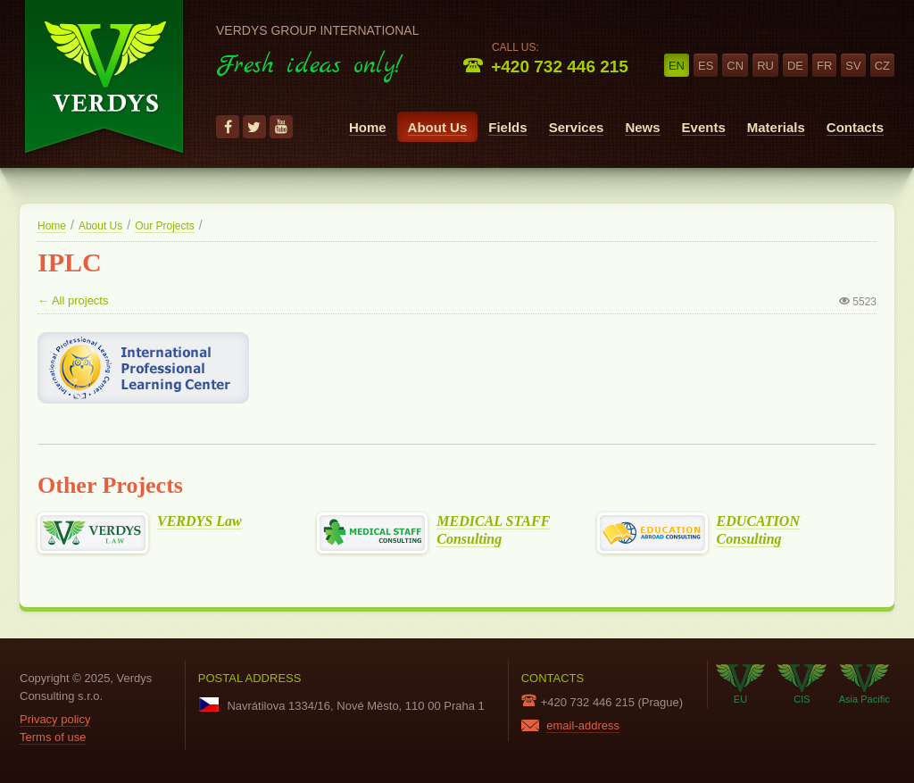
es (705, 65)
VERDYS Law (199, 521)
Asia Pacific (864, 684)
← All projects (72, 300)
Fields (507, 127)
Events (704, 127)
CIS (802, 684)
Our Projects (165, 226)
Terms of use (53, 737)
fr (824, 65)
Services (576, 127)
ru (765, 65)
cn (735, 65)
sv (852, 65)
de (795, 65)
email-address (582, 725)
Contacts (855, 127)
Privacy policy (55, 719)
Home (367, 127)
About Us (438, 127)
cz (882, 65)
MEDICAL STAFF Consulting (493, 530)
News (642, 127)
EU (740, 684)
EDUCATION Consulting (758, 530)
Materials (776, 127)
